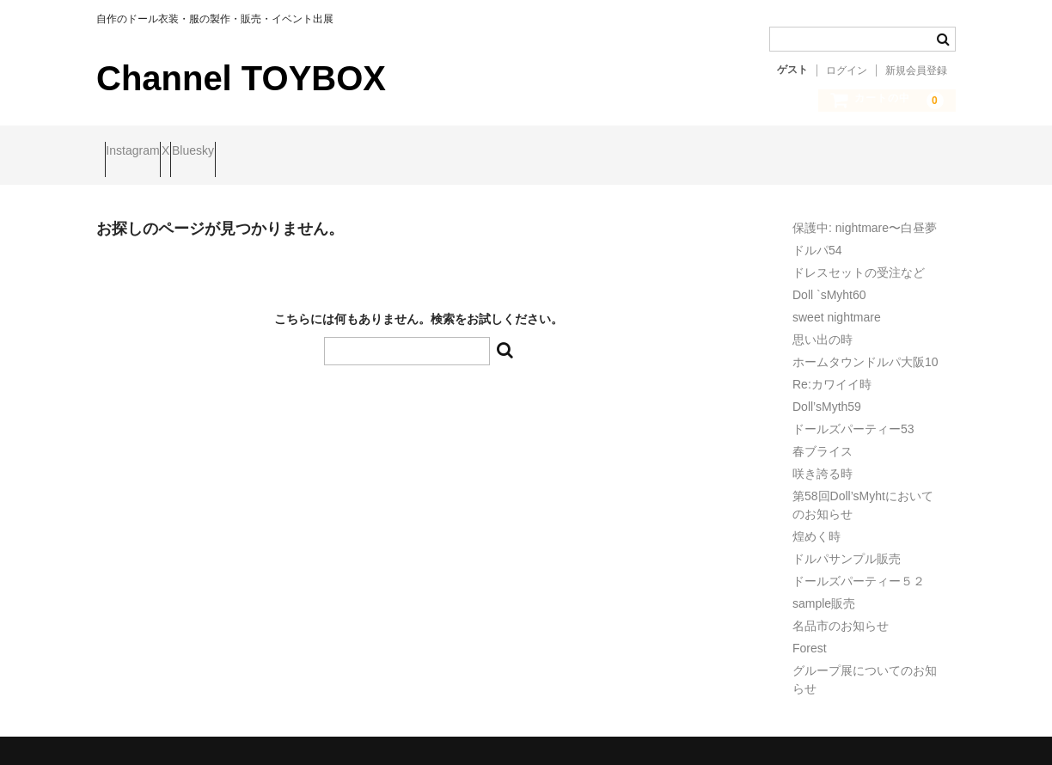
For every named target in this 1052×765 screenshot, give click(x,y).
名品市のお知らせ (840, 611)
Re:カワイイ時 (832, 369)
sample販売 (823, 589)
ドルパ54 (817, 235)
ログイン (846, 70)
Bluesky (268, 152)
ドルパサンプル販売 (846, 544)
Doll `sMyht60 (829, 280)
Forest (809, 633)
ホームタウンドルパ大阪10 (865, 347)
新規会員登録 (916, 70)
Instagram (141, 152)
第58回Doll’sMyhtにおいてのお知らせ (862, 490)
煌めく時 (816, 522)
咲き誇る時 (822, 459)
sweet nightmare (836, 302)
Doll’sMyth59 (826, 392)
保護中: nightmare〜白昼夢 (864, 213)
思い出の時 (822, 325)
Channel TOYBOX (241, 78)
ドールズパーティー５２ (858, 566)
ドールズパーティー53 (853, 414)
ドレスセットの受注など (858, 258)
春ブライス (822, 437)
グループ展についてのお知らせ (864, 665)
